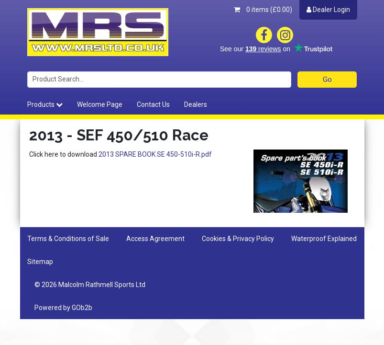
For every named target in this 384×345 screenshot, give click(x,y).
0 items (263, 9)
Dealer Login (328, 9)
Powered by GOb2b (63, 307)
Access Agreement (155, 238)
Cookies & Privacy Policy (238, 238)
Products (45, 104)
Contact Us (153, 104)
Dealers (195, 104)
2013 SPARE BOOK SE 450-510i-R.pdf (155, 154)
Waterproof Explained (324, 238)
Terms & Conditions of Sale (68, 238)
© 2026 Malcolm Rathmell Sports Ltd (89, 284)
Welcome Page (99, 104)
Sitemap (40, 261)
